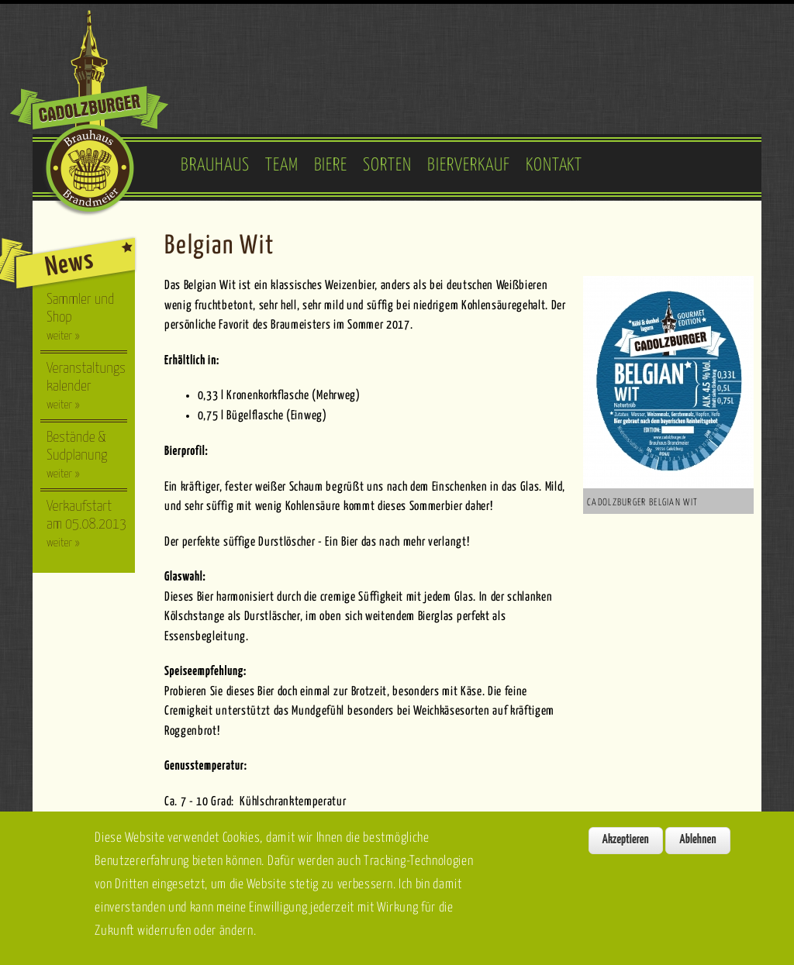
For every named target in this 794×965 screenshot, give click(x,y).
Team (282, 165)
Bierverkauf (468, 165)
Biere (331, 165)
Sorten (387, 165)
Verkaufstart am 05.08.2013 (86, 524)
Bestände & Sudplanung (77, 455)
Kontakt (554, 165)
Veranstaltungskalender (86, 386)
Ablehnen (697, 844)
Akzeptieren (625, 844)
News (69, 264)
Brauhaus (215, 165)
